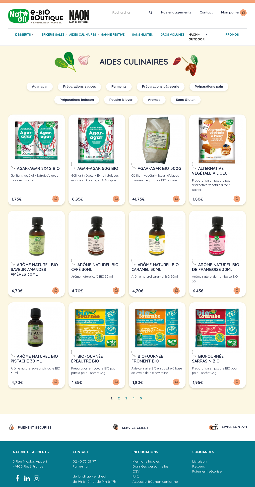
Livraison (199, 459)
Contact (206, 12)
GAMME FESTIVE (113, 34)
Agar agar (40, 86)
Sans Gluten (185, 100)
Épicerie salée (53, 34)
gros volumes (172, 34)
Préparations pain (209, 86)
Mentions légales (146, 459)
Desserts (23, 34)
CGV (135, 469)
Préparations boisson (77, 100)
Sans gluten (142, 34)
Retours (198, 464)
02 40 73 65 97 (84, 459)
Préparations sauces (79, 86)
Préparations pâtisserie (160, 86)
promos (232, 34)
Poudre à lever (120, 100)
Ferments (119, 86)
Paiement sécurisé (207, 469)
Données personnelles (150, 464)
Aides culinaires (82, 34)
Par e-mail (81, 464)
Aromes (154, 100)
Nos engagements (176, 12)
